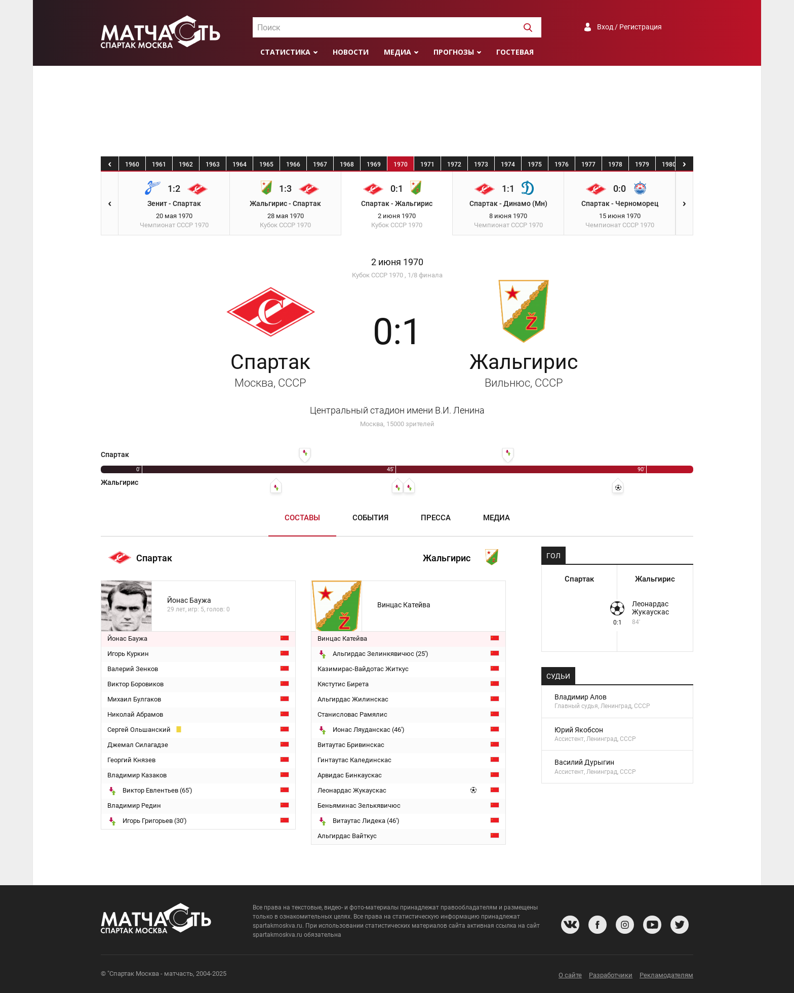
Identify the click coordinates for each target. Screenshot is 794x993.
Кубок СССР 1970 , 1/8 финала (397, 275)
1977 (588, 164)
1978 (615, 164)
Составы (302, 517)
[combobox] (397, 27)
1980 (669, 164)
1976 (561, 164)
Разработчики (610, 975)
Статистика (285, 52)
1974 (508, 164)
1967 (320, 164)
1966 (293, 164)
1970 (400, 164)
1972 (454, 164)
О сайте (570, 975)
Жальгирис (523, 369)
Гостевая (515, 52)
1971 (427, 164)
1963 (213, 164)
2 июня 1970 (397, 262)
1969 (374, 164)
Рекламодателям (666, 975)
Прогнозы (453, 52)
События (370, 517)
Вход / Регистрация (629, 27)
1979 (642, 164)
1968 (347, 164)
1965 (266, 164)
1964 (239, 164)
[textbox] (397, 28)
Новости (351, 52)
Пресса (436, 517)
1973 (481, 164)
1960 (132, 164)
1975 (535, 164)
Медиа (397, 52)
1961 (159, 164)
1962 (186, 164)
